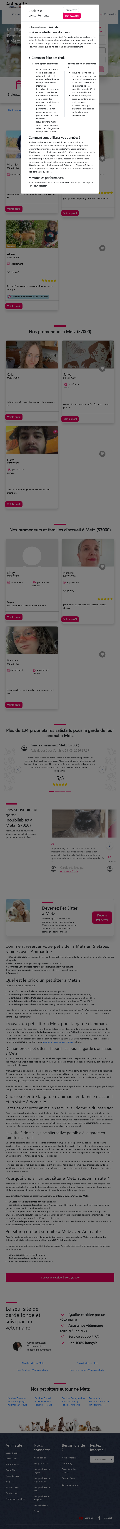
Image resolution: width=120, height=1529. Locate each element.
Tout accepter (72, 15)
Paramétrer (71, 10)
